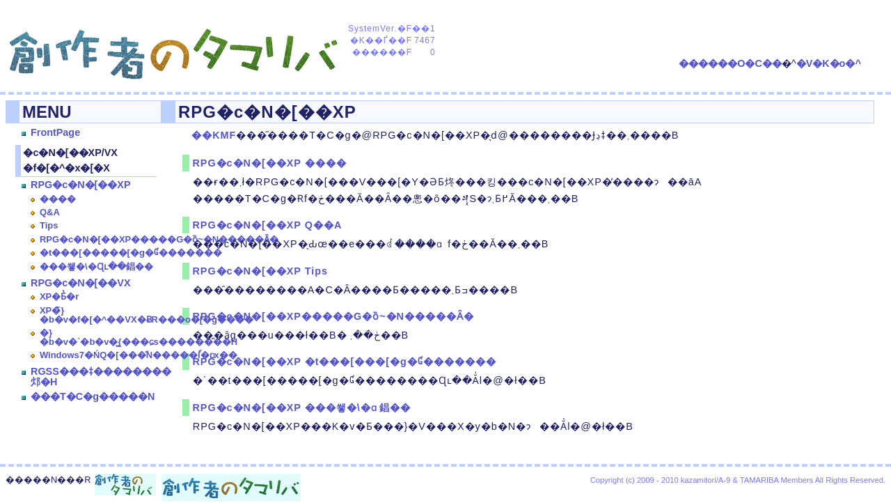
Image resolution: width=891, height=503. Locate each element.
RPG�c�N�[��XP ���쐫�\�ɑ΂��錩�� (301, 407)
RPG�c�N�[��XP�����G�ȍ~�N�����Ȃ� (159, 239)
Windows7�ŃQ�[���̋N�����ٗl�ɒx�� (138, 355)
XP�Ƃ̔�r (59, 296)
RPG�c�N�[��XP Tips (260, 271)
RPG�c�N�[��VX (81, 282)
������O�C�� (730, 63)
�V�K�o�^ (828, 63)
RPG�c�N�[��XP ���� (269, 163)
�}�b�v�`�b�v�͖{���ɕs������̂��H (138, 337)
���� (58, 199)
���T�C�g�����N (93, 396)
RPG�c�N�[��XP (81, 184)
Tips (49, 225)
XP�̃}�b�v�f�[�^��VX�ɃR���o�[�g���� (146, 315)
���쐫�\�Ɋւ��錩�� (96, 266)
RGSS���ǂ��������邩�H (101, 376)
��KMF (213, 135)
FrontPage (55, 132)
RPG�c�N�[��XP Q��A (267, 225)
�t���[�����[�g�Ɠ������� (131, 252)
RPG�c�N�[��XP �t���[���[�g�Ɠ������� (344, 361)
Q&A (50, 212)
